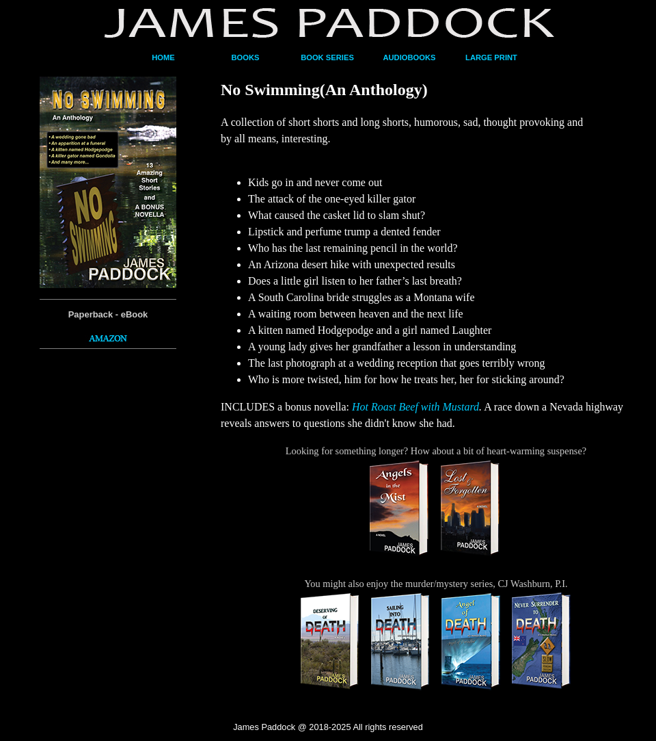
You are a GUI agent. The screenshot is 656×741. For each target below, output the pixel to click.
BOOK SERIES (327, 57)
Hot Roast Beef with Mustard (415, 407)
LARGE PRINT (491, 57)
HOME (163, 57)
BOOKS (245, 57)
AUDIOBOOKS (409, 57)
